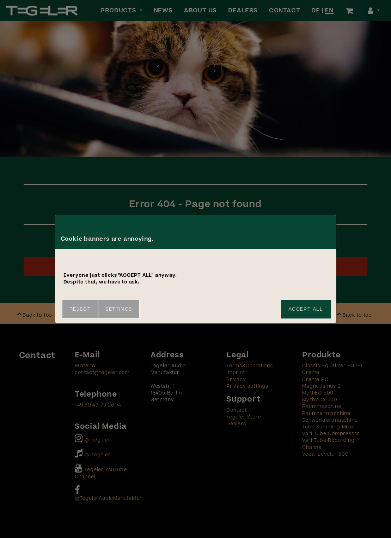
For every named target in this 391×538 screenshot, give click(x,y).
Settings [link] (118, 309)
